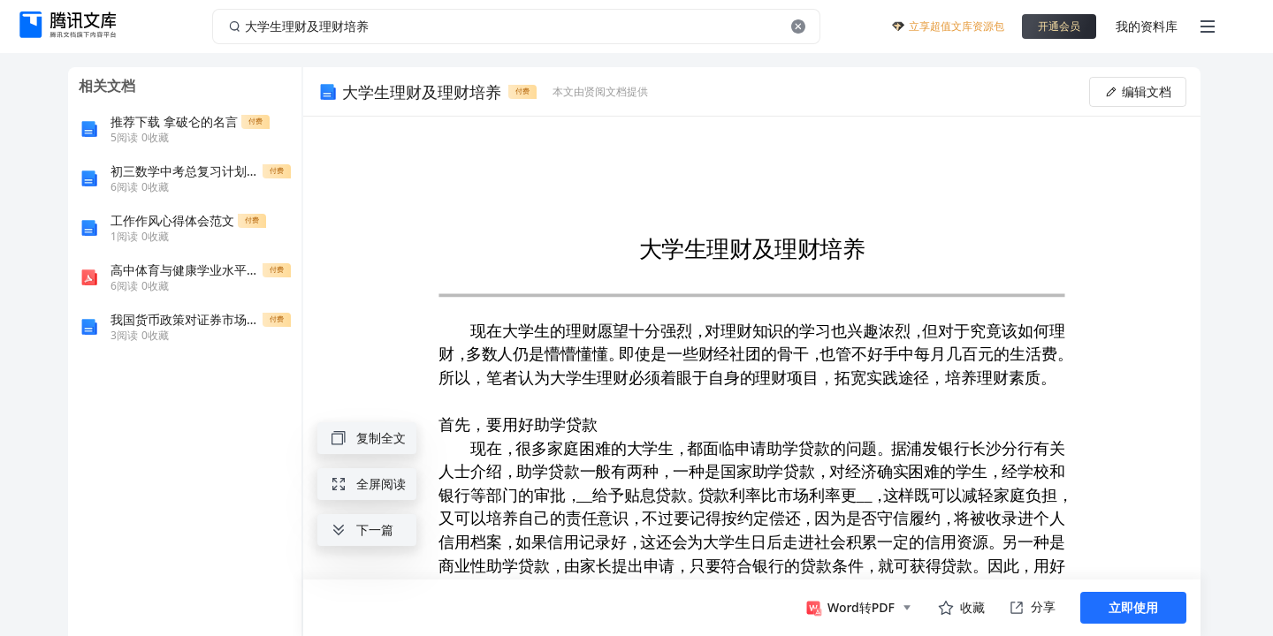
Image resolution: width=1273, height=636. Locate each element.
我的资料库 (1147, 26)
